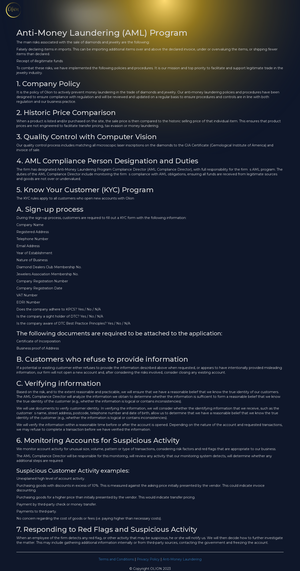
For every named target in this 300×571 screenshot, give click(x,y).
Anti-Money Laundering (182, 559)
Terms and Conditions (116, 559)
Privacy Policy (148, 559)
